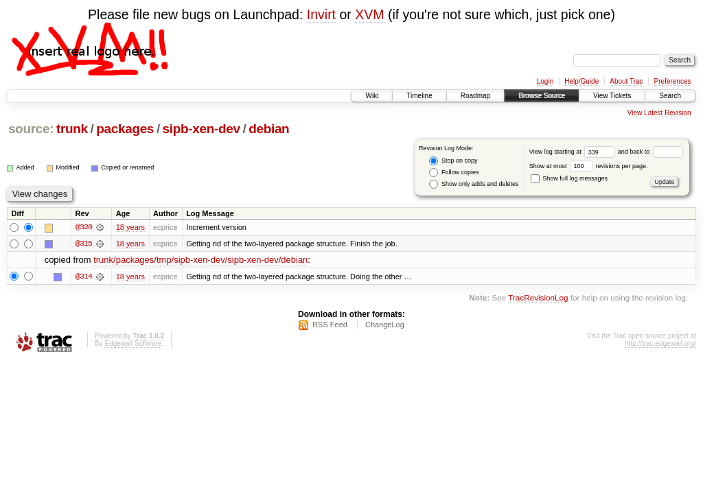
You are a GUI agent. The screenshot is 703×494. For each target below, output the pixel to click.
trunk (72, 128)
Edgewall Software (132, 344)
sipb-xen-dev (201, 128)
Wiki (371, 95)
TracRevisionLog (538, 297)
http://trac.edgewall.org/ (660, 344)
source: (31, 128)
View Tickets (612, 95)
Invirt (321, 14)
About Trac (626, 81)
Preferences (672, 81)
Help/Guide (581, 81)
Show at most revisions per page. (588, 166)
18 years (130, 227)
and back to (650, 151)
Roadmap (475, 95)
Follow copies (454, 172)
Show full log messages (569, 178)
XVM (369, 14)
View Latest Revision (659, 113)
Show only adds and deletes (473, 184)
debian (269, 128)
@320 (84, 227)
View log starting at (573, 151)
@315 (84, 243)
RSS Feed (329, 325)
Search (670, 95)
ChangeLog (384, 325)
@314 (84, 276)
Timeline (419, 95)
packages (125, 128)
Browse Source (541, 95)
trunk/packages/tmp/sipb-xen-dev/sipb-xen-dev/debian (200, 260)
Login (545, 81)
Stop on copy (453, 160)
